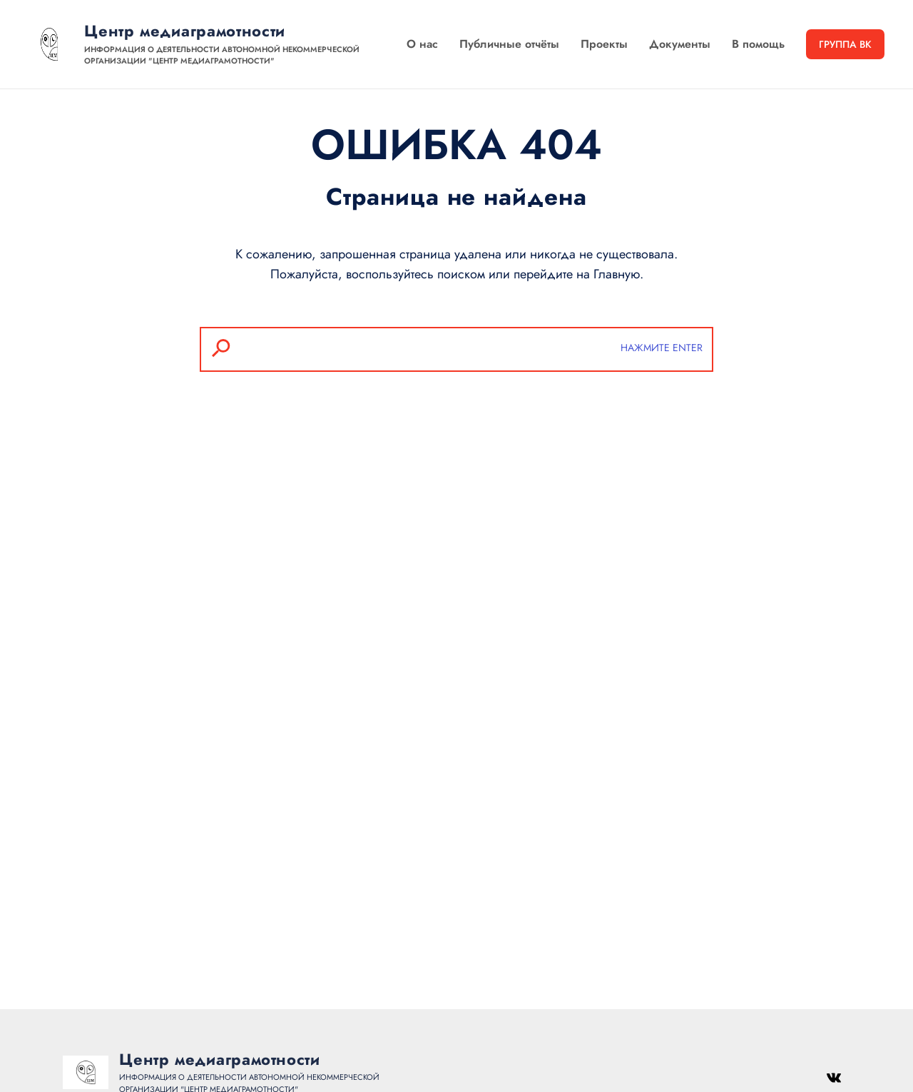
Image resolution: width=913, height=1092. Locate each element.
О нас (422, 44)
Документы (679, 44)
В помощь (758, 44)
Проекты (604, 44)
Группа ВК (845, 44)
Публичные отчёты (509, 44)
